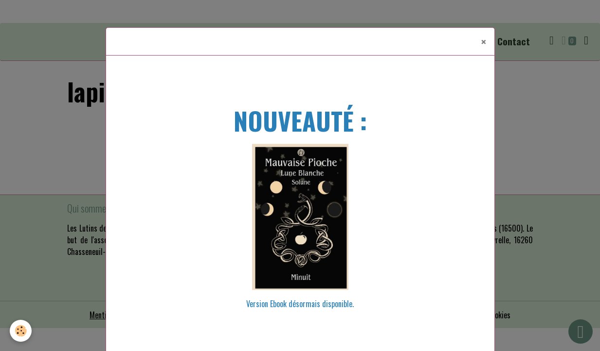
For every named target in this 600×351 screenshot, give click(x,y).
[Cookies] (21, 331)
